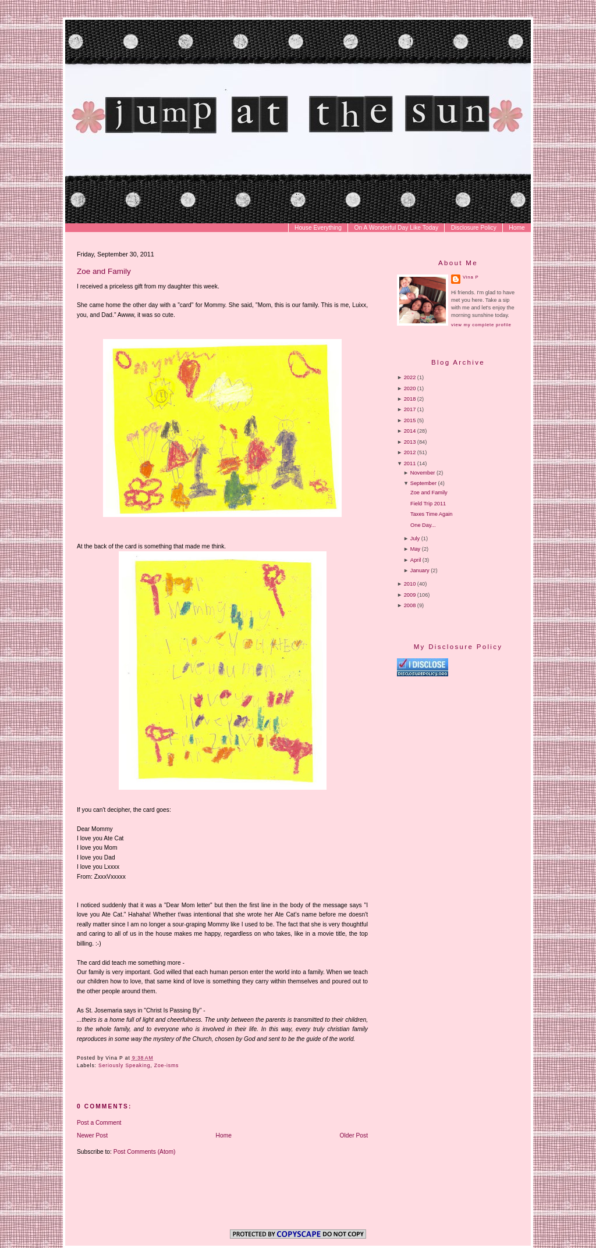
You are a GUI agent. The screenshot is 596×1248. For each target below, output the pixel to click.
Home (516, 227)
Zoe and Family (104, 271)
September (423, 483)
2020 (410, 388)
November (422, 473)
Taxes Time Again (431, 514)
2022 (410, 377)
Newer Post (92, 1135)
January (420, 570)
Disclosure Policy (473, 227)
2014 (410, 431)
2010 (410, 584)
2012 (410, 452)
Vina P (470, 277)
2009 (410, 595)
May (415, 549)
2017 (410, 409)
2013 (410, 442)
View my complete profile (481, 324)
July (415, 538)
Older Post (354, 1135)
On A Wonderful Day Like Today (396, 227)
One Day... (422, 525)
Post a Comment (99, 1122)
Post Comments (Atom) (144, 1152)
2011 (410, 463)
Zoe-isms (166, 1065)
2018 (410, 399)
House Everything (318, 227)
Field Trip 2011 (428, 504)
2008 (410, 605)
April (415, 560)
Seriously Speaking (124, 1065)
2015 (410, 420)
